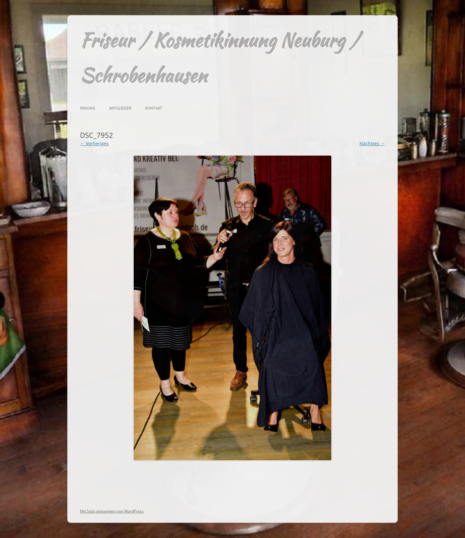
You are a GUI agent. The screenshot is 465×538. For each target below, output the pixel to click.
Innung (87, 108)
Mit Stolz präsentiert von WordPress (112, 511)
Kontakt (153, 108)
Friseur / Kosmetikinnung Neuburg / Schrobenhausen (219, 57)
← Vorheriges (94, 143)
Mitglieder (120, 108)
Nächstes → (372, 143)
